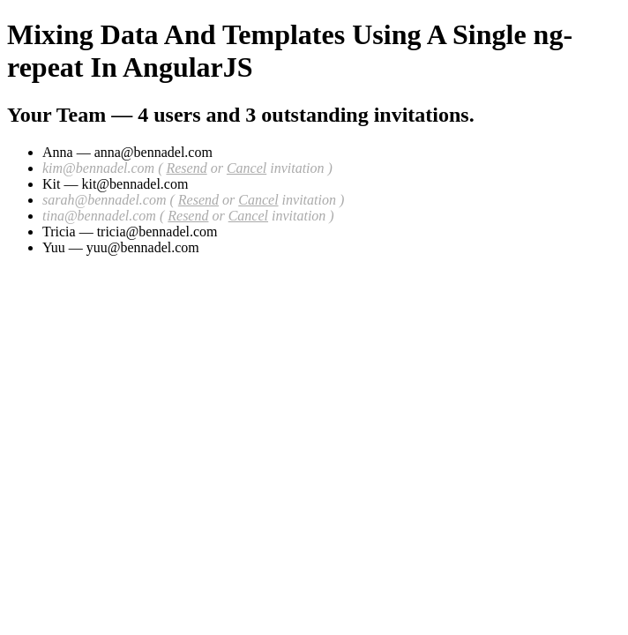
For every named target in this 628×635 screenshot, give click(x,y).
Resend (186, 168)
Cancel (246, 168)
